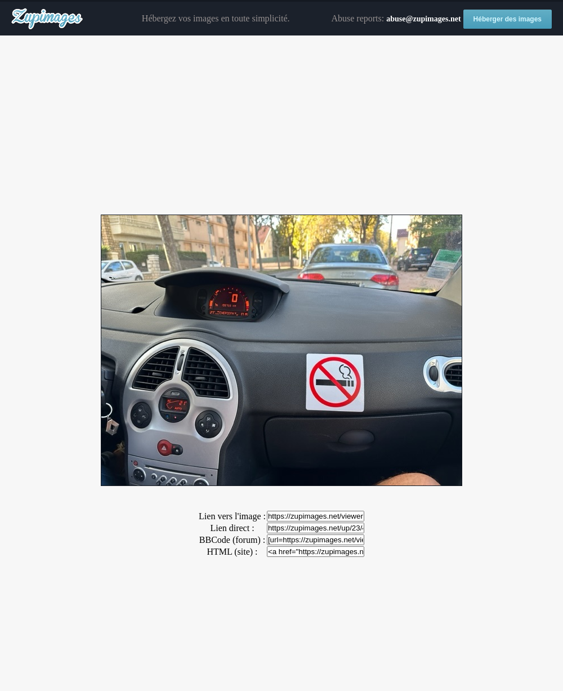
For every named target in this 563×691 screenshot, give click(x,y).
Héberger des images (507, 19)
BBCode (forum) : (232, 540)
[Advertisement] (281, 125)
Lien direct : (232, 528)
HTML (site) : (232, 551)
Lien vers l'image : (232, 516)
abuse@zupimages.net (423, 19)
